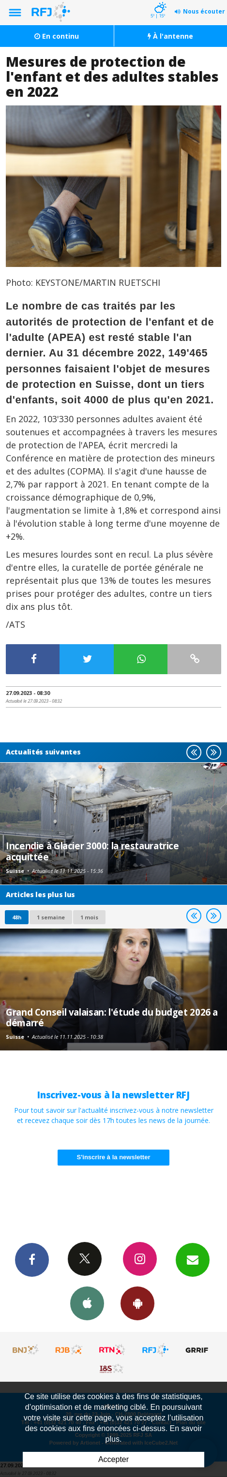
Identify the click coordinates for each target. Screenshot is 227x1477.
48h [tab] (16, 917)
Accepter (113, 1459)
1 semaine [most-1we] (51, 917)
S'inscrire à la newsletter (114, 1157)
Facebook (32, 1259)
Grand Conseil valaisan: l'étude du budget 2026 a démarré (112, 1017)
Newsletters (193, 1259)
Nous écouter (204, 11)
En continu (56, 36)
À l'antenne (170, 36)
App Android (137, 1302)
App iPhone (87, 1302)
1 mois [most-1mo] (89, 917)
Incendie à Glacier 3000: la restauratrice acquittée (92, 851)
